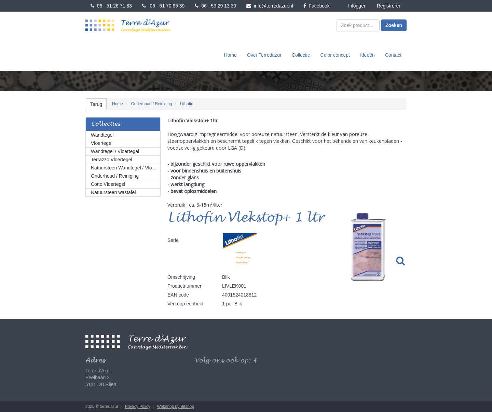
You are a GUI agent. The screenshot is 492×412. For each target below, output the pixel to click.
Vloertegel (101, 143)
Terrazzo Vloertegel (111, 159)
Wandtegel (102, 135)
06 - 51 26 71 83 (111, 6)
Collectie (301, 55)
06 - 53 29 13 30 (215, 6)
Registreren (389, 6)
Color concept (335, 55)
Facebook (316, 6)
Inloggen (357, 6)
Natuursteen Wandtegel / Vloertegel (126, 167)
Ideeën (367, 55)
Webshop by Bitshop (175, 406)
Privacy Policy (137, 406)
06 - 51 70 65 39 (163, 6)
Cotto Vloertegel (108, 184)
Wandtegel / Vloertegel (115, 151)
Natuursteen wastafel (113, 192)
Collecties (105, 124)
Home (230, 55)
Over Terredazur (264, 55)
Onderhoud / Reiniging (115, 176)
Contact (393, 55)
